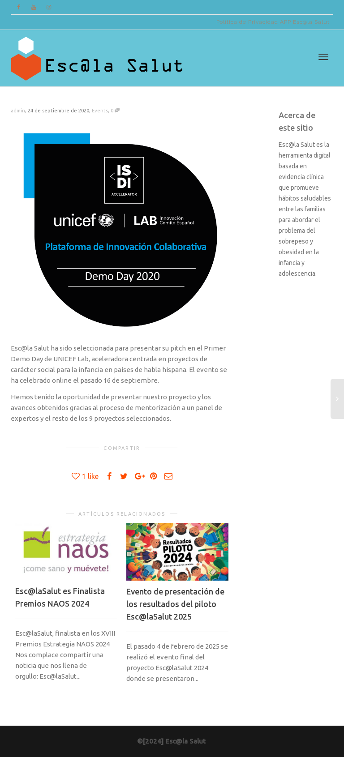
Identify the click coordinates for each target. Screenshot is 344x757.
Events (100, 110)
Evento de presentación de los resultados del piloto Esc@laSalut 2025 (175, 604)
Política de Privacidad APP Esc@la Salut (273, 22)
